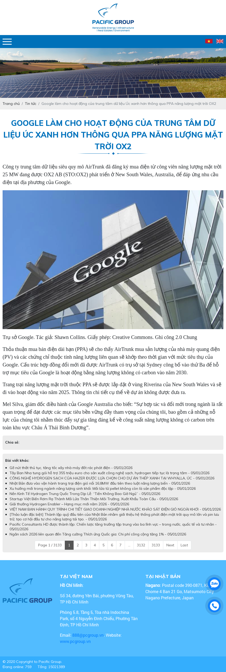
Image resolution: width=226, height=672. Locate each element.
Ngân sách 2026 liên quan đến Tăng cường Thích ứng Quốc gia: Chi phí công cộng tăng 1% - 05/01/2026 (98, 534)
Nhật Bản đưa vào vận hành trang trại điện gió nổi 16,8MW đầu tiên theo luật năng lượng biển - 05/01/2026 (100, 483)
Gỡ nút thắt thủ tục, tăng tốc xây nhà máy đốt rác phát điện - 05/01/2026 (71, 467)
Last (184, 545)
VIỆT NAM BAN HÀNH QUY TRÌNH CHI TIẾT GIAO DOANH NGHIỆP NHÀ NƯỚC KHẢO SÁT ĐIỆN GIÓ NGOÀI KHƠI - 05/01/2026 (115, 509)
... (129, 545)
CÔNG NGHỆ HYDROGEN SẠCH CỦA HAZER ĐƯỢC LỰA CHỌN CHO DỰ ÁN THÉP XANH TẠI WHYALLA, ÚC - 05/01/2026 (112, 478)
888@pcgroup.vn (88, 635)
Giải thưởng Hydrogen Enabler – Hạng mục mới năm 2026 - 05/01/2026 (69, 504)
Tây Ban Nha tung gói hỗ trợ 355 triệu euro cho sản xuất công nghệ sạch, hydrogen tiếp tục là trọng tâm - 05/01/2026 (109, 473)
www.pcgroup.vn (76, 641)
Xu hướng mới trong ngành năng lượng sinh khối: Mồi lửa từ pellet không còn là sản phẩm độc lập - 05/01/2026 (103, 488)
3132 (141, 545)
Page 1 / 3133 (50, 545)
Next (170, 545)
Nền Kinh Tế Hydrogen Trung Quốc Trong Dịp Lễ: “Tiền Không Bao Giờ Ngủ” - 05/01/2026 (85, 493)
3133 (156, 545)
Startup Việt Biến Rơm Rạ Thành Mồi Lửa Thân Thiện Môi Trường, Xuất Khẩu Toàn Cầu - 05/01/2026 (94, 499)
